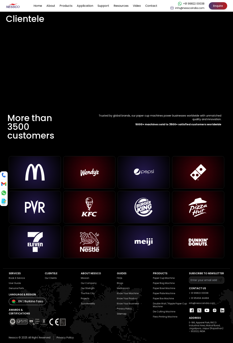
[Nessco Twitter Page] (199, 310)
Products (66, 6)
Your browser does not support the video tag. (116, 67)
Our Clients (51, 278)
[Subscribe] (220, 280)
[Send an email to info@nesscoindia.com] (3, 184)
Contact (151, 6)
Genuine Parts (16, 288)
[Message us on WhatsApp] (3, 193)
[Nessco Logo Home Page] (13, 5)
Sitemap (121, 313)
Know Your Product (127, 298)
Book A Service (17, 278)
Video (137, 6)
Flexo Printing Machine (165, 316)
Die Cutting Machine (164, 311)
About (50, 6)
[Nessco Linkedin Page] (222, 310)
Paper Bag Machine (164, 283)
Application (85, 6)
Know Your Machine (128, 293)
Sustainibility (88, 303)
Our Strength (88, 288)
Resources (121, 6)
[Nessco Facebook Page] (191, 310)
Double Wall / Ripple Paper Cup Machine (170, 305)
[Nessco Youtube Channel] (207, 310)
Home (37, 6)
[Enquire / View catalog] (3, 201)
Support (103, 6)
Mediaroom (123, 288)
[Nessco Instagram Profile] (214, 310)
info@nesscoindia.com (202, 303)
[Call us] (3, 175)
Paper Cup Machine (164, 278)
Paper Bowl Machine (164, 288)
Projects (85, 298)
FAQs (119, 278)
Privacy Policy (124, 308)
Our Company (89, 283)
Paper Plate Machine (164, 293)
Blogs (120, 283)
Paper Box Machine (163, 298)
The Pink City (87, 293)
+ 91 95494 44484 (199, 298)
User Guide (15, 283)
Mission (85, 278)
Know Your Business (128, 303)
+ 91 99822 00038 (198, 292)
